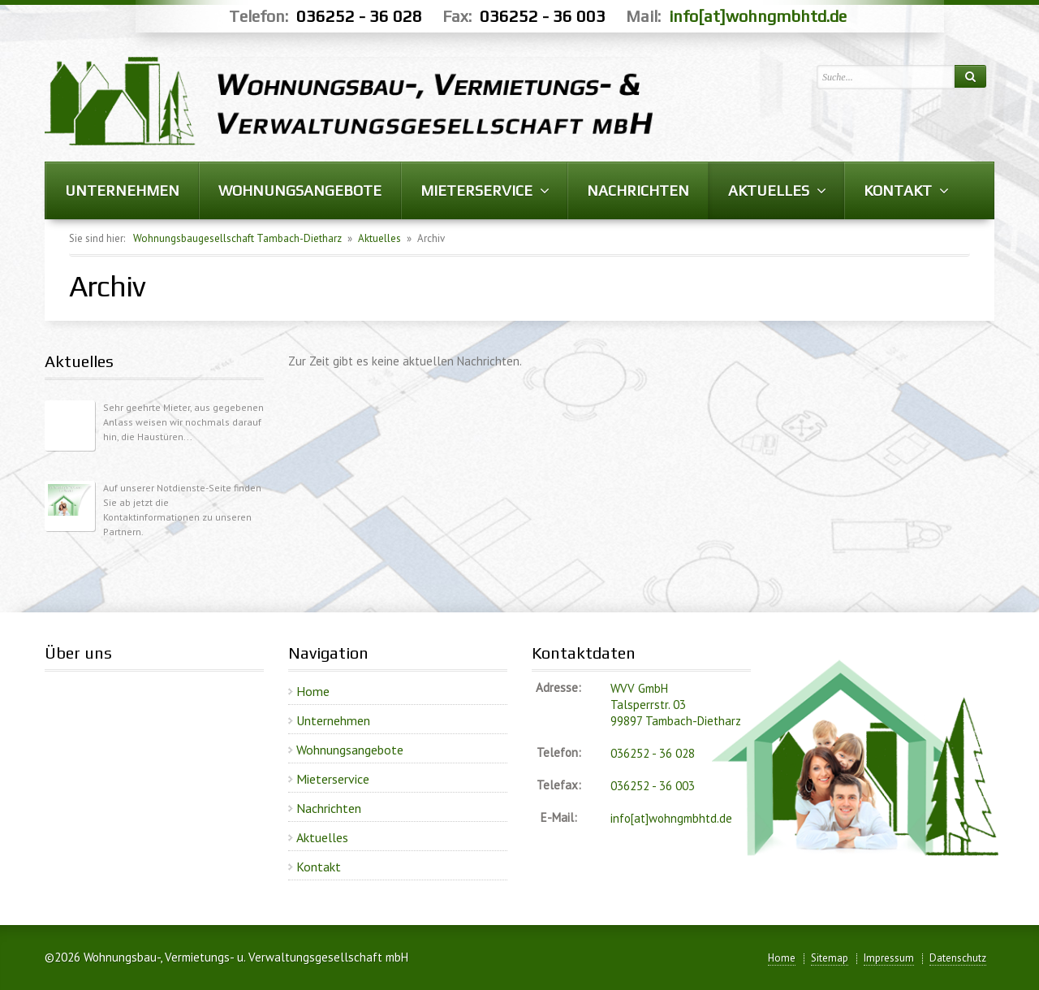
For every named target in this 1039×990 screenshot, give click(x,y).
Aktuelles (379, 238)
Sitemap (829, 958)
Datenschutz (957, 958)
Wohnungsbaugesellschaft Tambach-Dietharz (237, 238)
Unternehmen (333, 720)
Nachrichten (328, 808)
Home (313, 691)
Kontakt (318, 866)
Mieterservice (332, 779)
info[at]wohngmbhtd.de (758, 15)
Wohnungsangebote (349, 749)
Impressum (889, 958)
